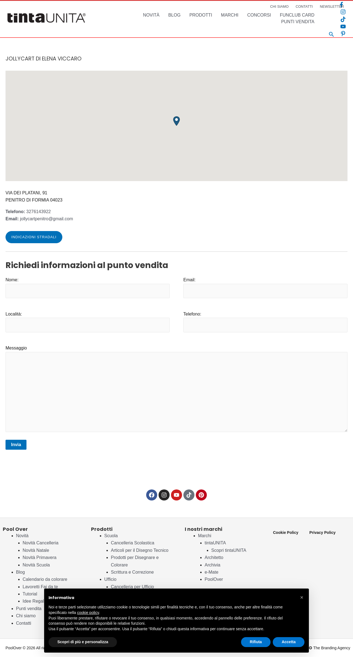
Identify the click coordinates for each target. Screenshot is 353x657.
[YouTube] (343, 26)
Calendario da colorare (45, 579)
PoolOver (214, 579)
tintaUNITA (215, 543)
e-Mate (211, 572)
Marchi (204, 535)
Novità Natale (36, 550)
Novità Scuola (36, 565)
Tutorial (30, 594)
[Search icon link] (331, 35)
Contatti (23, 623)
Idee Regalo (34, 601)
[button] (176, 121)
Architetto (214, 557)
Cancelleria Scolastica (132, 543)
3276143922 (28, 211)
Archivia (212, 565)
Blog (20, 572)
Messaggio (176, 390)
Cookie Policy (285, 532)
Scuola (111, 535)
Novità (22, 535)
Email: (265, 287)
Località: (88, 322)
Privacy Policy (322, 532)
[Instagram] (343, 12)
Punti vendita (29, 608)
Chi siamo (26, 615)
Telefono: (265, 322)
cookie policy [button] (88, 612)
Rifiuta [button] (256, 642)
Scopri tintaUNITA (228, 550)
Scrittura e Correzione (132, 572)
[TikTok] (343, 19)
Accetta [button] (289, 642)
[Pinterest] (343, 33)
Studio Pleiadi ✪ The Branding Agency (317, 648)
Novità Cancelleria (40, 543)
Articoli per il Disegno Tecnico (140, 550)
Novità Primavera (40, 557)
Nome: (88, 287)
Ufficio (110, 579)
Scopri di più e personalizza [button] (82, 642)
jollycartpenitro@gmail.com (39, 218)
